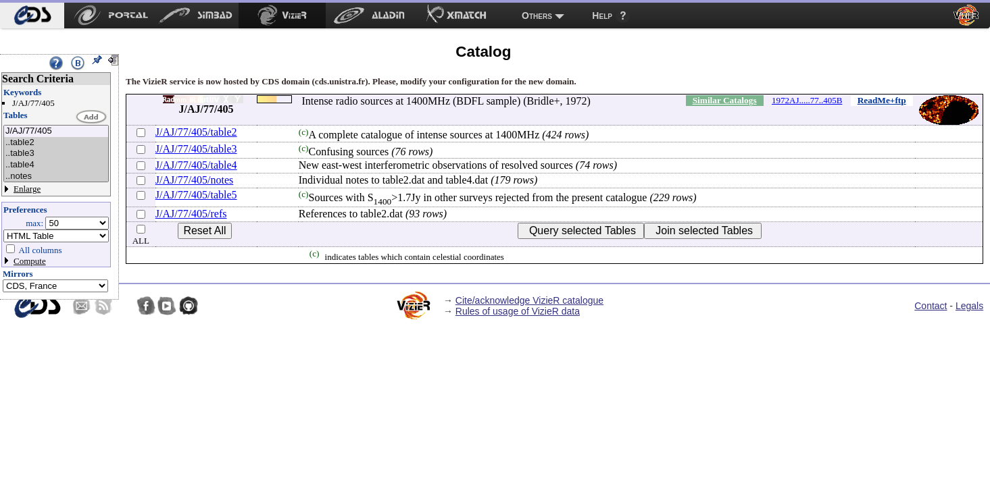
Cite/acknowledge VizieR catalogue (529, 300)
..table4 (56, 165)
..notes (56, 176)
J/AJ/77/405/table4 (196, 165)
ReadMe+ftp (882, 100)
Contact (930, 305)
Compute (30, 261)
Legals (969, 305)
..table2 (56, 142)
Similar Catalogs (725, 100)
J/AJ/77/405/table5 (196, 194)
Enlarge (27, 189)
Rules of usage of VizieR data (517, 311)
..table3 (56, 153)
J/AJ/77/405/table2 (196, 132)
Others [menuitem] (537, 15)
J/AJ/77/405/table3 (196, 149)
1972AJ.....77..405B (807, 100)
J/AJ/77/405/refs (191, 213)
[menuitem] (32, 15)
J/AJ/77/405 (56, 131)
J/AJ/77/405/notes (194, 180)
